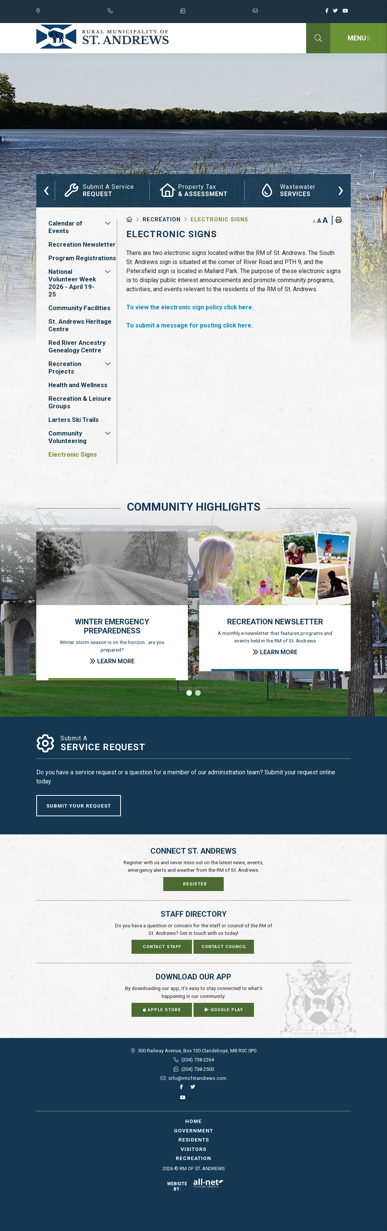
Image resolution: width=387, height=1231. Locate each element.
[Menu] (358, 38)
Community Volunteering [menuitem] (67, 437)
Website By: (195, 1186)
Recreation (161, 219)
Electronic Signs (219, 219)
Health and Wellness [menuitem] (77, 385)
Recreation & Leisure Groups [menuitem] (79, 402)
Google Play (223, 1009)
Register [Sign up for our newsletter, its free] (195, 884)
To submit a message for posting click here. (189, 325)
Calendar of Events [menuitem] (65, 227)
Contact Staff (162, 946)
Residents (193, 1140)
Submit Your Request (78, 806)
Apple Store (162, 1009)
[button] (108, 223)
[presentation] (46, 189)
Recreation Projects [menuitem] (64, 367)
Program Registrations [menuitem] (82, 258)
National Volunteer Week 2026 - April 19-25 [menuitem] (72, 283)
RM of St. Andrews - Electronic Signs (102, 37)
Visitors (193, 1149)
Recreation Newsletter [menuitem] (82, 244)
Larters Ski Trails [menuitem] (73, 419)
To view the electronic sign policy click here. (190, 307)
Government (193, 1131)
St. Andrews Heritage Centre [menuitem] (79, 325)
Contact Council (223, 946)
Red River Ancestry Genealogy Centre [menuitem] (76, 346)
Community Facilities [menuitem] (79, 308)
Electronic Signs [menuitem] (72, 454)
